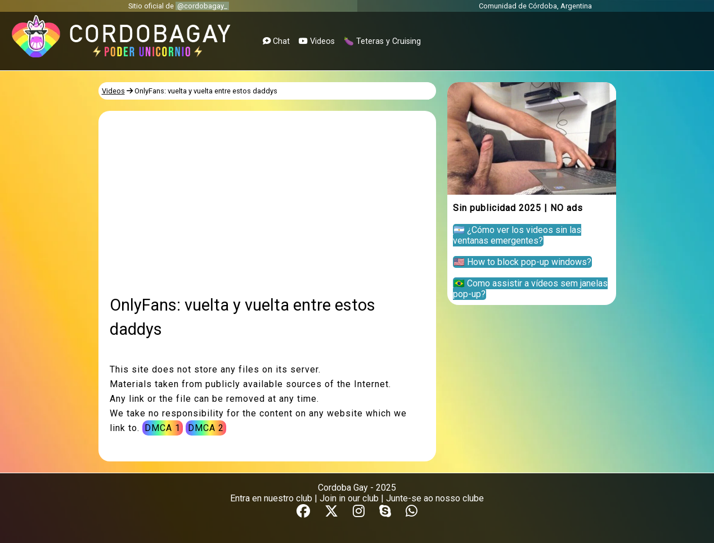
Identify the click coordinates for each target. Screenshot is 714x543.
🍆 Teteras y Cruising (382, 41)
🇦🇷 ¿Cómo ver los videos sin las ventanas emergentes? (517, 235)
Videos (317, 41)
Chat (276, 41)
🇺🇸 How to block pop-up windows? (522, 262)
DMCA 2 (206, 428)
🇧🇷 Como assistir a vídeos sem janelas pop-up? (530, 288)
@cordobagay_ (202, 6)
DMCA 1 (163, 428)
